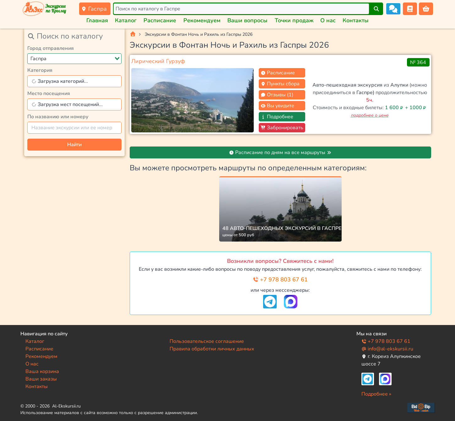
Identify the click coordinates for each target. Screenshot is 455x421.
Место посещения (48, 93)
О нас (328, 20)
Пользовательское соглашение (207, 341)
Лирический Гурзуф (158, 61)
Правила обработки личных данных (212, 348)
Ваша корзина (42, 371)
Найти (74, 144)
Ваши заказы (41, 379)
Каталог (126, 20)
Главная (97, 20)
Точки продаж (294, 20)
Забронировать (282, 127)
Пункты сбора (280, 83)
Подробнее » (376, 394)
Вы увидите (277, 105)
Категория (39, 70)
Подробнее (277, 116)
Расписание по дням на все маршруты (280, 152)
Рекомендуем (201, 20)
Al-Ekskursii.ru (66, 406)
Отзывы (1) (277, 94)
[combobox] (74, 58)
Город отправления (50, 48)
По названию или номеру (58, 116)
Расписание (160, 20)
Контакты (356, 20)
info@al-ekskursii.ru (387, 348)
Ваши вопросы (247, 20)
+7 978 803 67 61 (280, 279)
